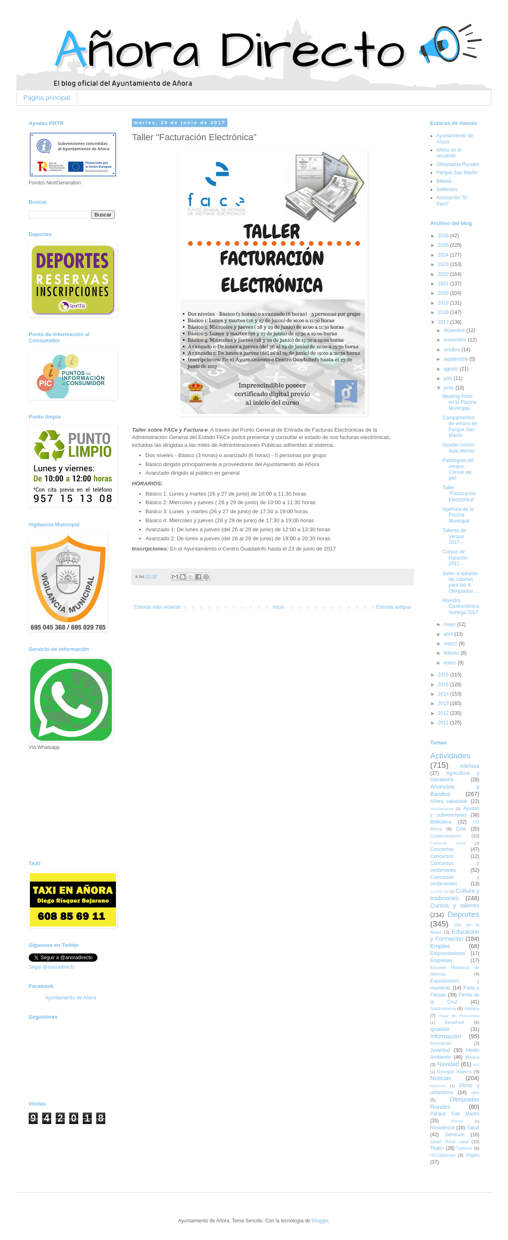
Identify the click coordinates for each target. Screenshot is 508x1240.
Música (472, 1057)
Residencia (442, 1128)
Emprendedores (447, 953)
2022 (444, 274)
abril (449, 634)
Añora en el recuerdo (448, 153)
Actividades (450, 755)
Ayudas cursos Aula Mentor (458, 447)
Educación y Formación (454, 935)
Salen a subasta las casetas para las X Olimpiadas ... (460, 582)
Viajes (472, 1155)
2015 (444, 684)
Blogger (320, 1221)
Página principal (46, 97)
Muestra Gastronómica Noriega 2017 (460, 606)
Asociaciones (442, 808)
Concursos (442, 856)
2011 (444, 723)
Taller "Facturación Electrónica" (459, 494)
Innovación (440, 1043)
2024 (444, 255)
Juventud (440, 1050)
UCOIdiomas (443, 1155)
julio (449, 378)
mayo (450, 624)
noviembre (456, 340)
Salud (473, 1128)
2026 (444, 236)
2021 (444, 284)
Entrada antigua (393, 607)
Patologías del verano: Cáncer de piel (458, 469)
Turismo (464, 1148)
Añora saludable (448, 801)
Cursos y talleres (454, 905)
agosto (452, 369)
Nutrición (438, 1085)
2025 (444, 245)
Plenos (457, 1121)
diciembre (455, 330)
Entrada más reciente (157, 607)
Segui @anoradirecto (52, 967)
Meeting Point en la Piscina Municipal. (459, 402)
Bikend (443, 181)
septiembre (456, 359)
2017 (444, 322)
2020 (444, 293)
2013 (444, 703)
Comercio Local (447, 843)
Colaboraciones (445, 835)
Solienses (447, 189)
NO (476, 1065)
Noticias (440, 1078)
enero (451, 663)
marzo (451, 643)
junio (450, 388)
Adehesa (469, 766)
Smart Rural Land (449, 1141)
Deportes (463, 914)
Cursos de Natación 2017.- (455, 558)
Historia (471, 1008)
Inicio (278, 607)
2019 (444, 303)
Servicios (455, 1135)
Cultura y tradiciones (454, 894)
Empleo (440, 946)
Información (445, 1036)
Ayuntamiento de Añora (70, 998)
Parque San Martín (457, 172)
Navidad (448, 1064)
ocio (475, 1092)
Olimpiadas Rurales (457, 164)
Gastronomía (443, 1008)
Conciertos (442, 849)
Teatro (437, 1148)
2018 (444, 312)
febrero (452, 653)
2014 (444, 694)
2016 (444, 675)
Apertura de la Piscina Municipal (457, 515)
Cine (461, 829)
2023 (444, 264)
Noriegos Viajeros (454, 1071)
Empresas (441, 960)
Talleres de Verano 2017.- (454, 536)
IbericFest (454, 1022)
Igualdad (439, 1029)
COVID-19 (439, 891)
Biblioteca (440, 822)
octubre (452, 350)
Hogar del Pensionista (458, 1015)
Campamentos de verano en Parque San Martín (459, 426)
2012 (444, 713)
